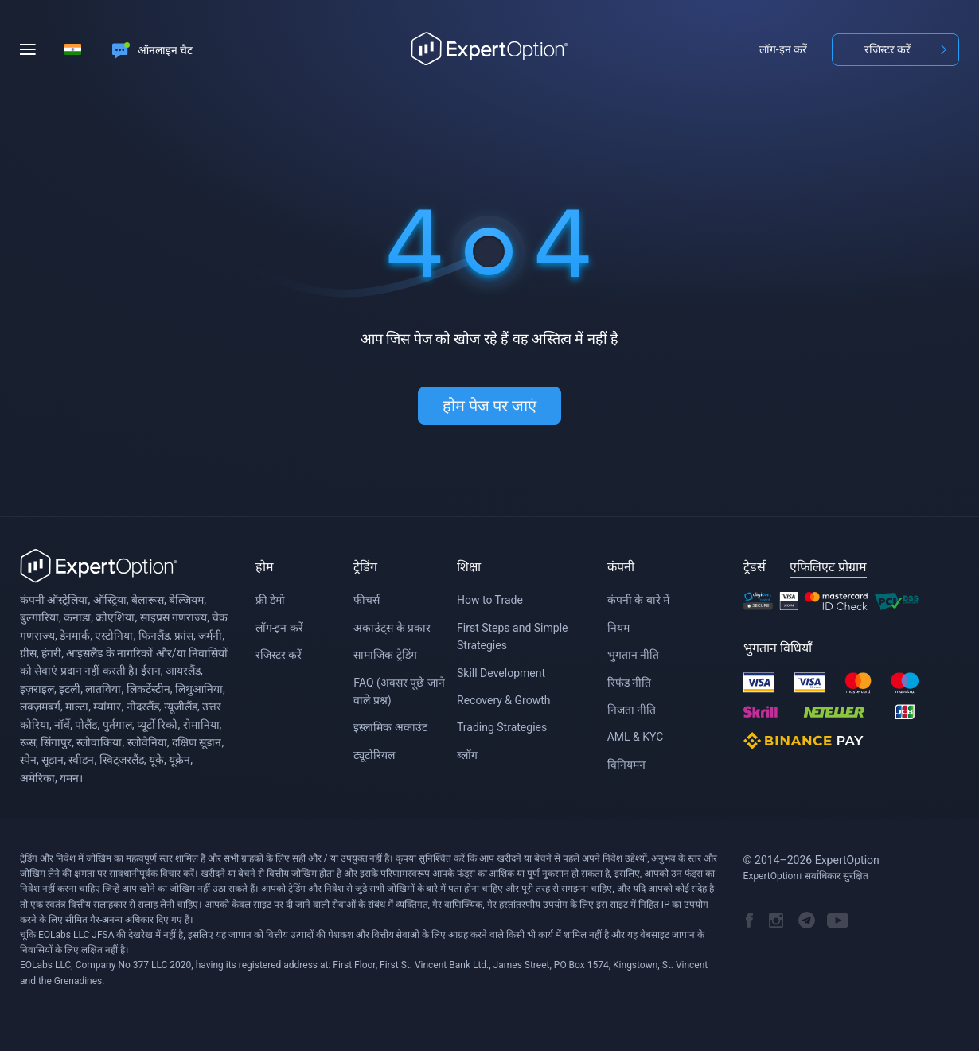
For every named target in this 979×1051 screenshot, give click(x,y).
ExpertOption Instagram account (776, 920)
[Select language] (72, 49)
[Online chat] (152, 49)
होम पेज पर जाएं (490, 405)
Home (489, 49)
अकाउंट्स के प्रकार (392, 627)
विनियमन (626, 764)
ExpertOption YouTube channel (837, 920)
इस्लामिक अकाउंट (390, 727)
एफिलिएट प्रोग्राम (828, 566)
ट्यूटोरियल (374, 755)
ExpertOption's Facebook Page (749, 920)
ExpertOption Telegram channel (807, 920)
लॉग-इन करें (783, 49)
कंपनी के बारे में (638, 600)
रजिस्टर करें (887, 49)
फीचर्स (366, 600)
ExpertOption (98, 566)
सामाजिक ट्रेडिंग (384, 654)
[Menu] (33, 49)
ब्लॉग (467, 755)
